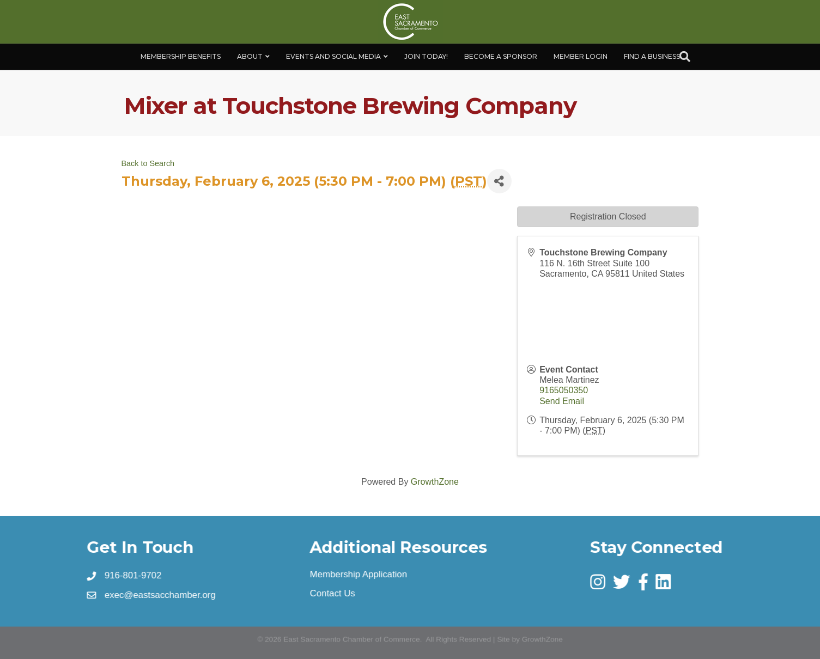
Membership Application (359, 574)
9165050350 (563, 390)
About (250, 56)
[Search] (685, 56)
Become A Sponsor (500, 56)
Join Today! (426, 56)
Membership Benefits (181, 56)
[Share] (499, 181)
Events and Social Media (333, 56)
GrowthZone (435, 481)
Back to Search (148, 163)
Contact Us (333, 594)
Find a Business (652, 56)
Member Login (581, 56)
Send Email (561, 401)
